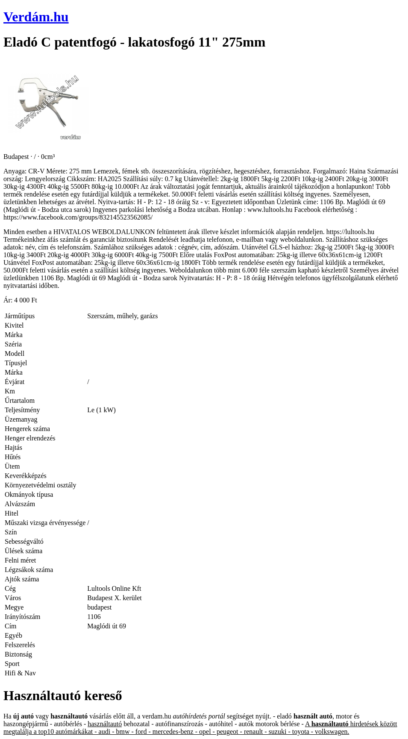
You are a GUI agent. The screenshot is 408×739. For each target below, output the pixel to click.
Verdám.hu (36, 16)
